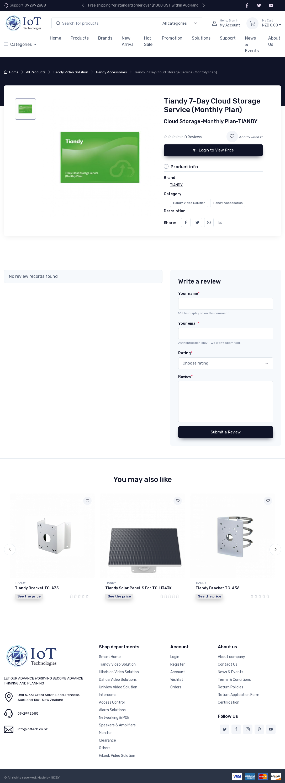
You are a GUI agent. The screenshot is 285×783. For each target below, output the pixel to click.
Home (55, 38)
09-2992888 (28, 713)
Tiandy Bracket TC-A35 (37, 588)
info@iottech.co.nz (33, 729)
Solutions (201, 38)
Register (177, 664)
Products (80, 38)
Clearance (107, 740)
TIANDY (20, 583)
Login (174, 657)
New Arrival (128, 41)
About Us (274, 41)
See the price (29, 596)
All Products (36, 72)
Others (104, 748)
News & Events (252, 44)
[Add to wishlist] (232, 136)
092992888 (35, 5)
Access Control (112, 702)
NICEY (55, 777)
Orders (175, 687)
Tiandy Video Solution (70, 72)
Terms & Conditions (234, 679)
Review (185, 376)
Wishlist (176, 679)
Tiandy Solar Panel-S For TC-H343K (138, 588)
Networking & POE (114, 717)
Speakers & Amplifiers (117, 725)
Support (228, 38)
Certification (228, 702)
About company (231, 657)
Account (177, 672)
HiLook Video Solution (117, 755)
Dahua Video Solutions (118, 679)
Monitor (105, 733)
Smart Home (110, 657)
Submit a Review (226, 432)
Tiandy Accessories (111, 72)
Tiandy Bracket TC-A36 (217, 588)
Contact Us (227, 664)
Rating (185, 353)
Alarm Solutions (112, 710)
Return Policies (230, 687)
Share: (170, 223)
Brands (105, 38)
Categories (18, 44)
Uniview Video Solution (118, 687)
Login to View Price (213, 150)
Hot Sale (148, 41)
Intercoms (108, 695)
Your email (188, 323)
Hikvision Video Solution (119, 672)
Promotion (172, 38)
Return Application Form (238, 695)
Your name (188, 293)
